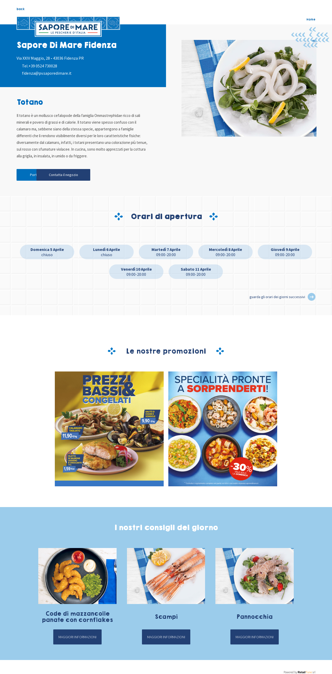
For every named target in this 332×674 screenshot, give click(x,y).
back (21, 9)
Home (310, 19)
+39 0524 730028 (42, 65)
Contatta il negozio (89, 175)
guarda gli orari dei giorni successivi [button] (277, 298)
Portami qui (40, 175)
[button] (311, 298)
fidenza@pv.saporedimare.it (47, 73)
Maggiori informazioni (77, 638)
